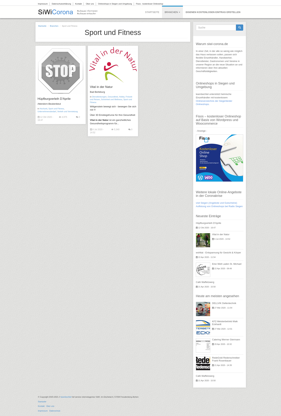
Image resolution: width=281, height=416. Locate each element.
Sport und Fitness (56, 109)
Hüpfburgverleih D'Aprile (54, 98)
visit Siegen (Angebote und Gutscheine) (216, 203)
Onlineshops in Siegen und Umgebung (115, 4)
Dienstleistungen (99, 97)
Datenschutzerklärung (61, 4)
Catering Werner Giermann (226, 339)
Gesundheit (113, 97)
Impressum (43, 4)
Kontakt (78, 4)
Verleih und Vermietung (67, 111)
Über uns (90, 4)
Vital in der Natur (101, 87)
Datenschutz (54, 411)
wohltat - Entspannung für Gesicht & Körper (218, 252)
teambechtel (66, 397)
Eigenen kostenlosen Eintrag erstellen (213, 12)
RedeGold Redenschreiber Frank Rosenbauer (226, 359)
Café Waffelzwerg (205, 282)
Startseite (152, 12)
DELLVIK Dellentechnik (224, 303)
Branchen (172, 12)
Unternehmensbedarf (47, 111)
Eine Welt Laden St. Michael (226, 264)
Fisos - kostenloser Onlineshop (149, 4)
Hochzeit (43, 109)
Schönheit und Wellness (111, 99)
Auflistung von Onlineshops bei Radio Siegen (219, 206)
